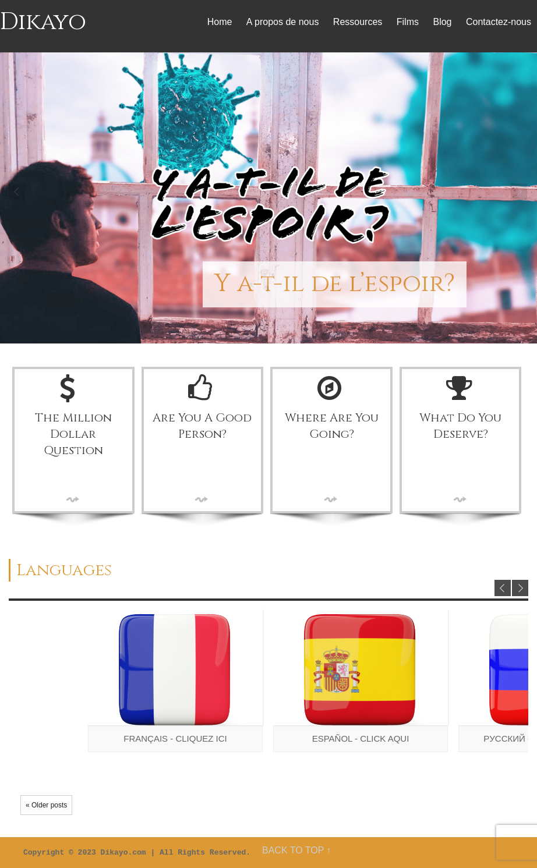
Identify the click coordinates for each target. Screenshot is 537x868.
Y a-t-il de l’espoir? (334, 283)
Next (519, 192)
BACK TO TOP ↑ (296, 850)
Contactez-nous (498, 22)
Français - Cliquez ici (175, 738)
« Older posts (46, 805)
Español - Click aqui (360, 738)
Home (219, 22)
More (73, 499)
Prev (17, 192)
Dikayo (43, 22)
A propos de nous (282, 22)
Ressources (357, 22)
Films (408, 22)
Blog (442, 22)
